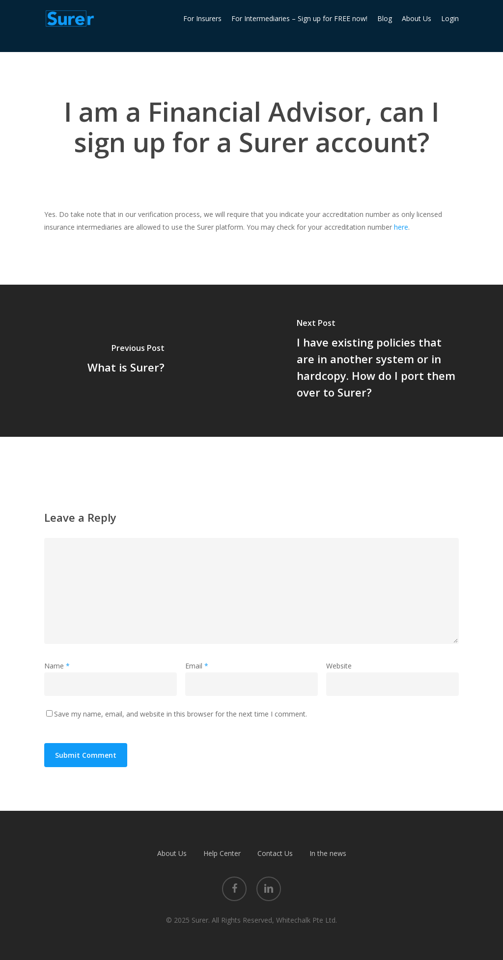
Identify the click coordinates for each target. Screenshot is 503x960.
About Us (172, 853)
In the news (327, 853)
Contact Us (275, 853)
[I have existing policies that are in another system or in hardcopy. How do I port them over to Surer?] (377, 361)
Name (57, 665)
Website (339, 665)
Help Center (222, 853)
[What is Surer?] (126, 361)
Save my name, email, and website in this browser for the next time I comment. (180, 714)
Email (196, 665)
